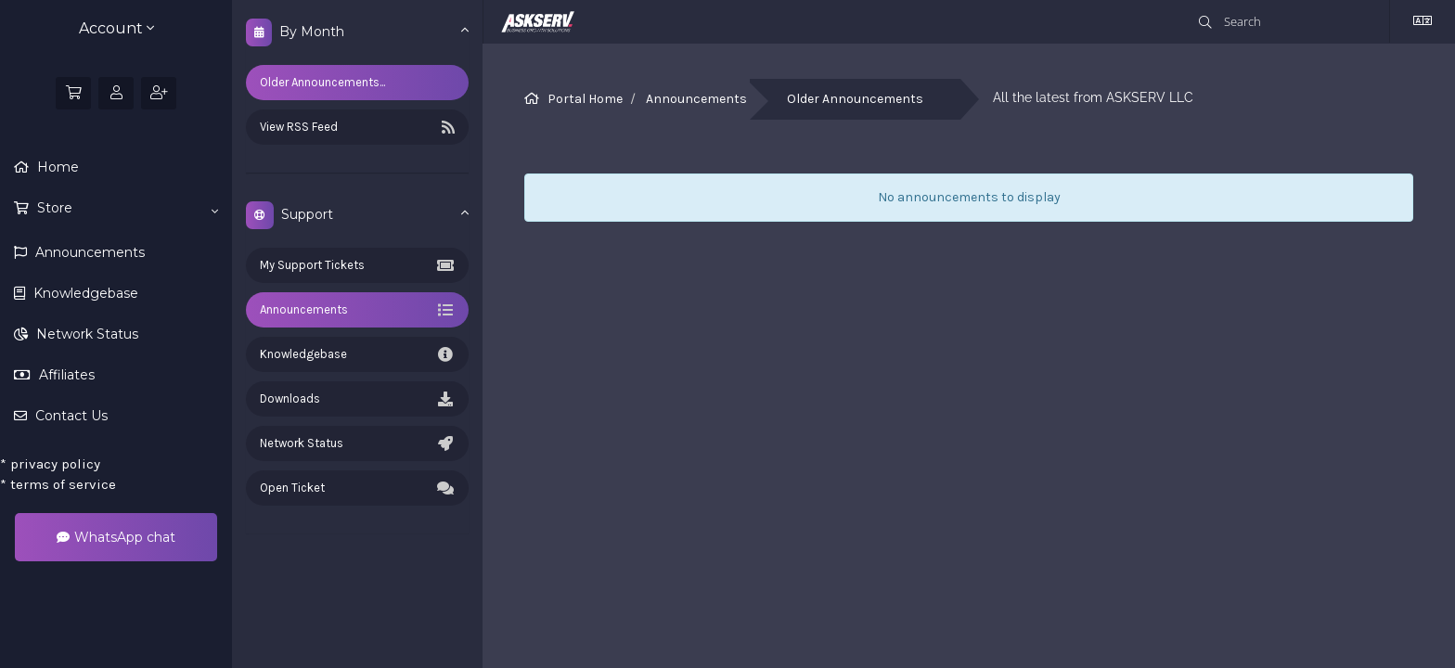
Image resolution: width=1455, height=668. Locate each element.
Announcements (88, 252)
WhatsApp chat (116, 537)
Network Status (85, 334)
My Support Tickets (357, 265)
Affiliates (65, 374)
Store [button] (125, 208)
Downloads (357, 399)
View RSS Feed (357, 127)
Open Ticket (357, 488)
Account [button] (116, 28)
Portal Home (585, 99)
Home (56, 167)
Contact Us (70, 415)
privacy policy (50, 464)
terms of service (58, 484)
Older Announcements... (322, 82)
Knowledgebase (84, 293)
